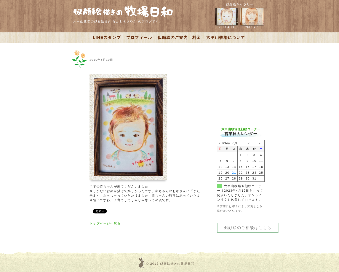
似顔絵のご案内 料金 (179, 37)
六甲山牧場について (225, 37)
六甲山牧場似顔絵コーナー (240, 129)
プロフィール (139, 37)
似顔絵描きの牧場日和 (177, 263)
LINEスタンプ (107, 37)
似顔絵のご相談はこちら (248, 228)
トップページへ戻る (105, 223)
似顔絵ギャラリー (240, 4)
